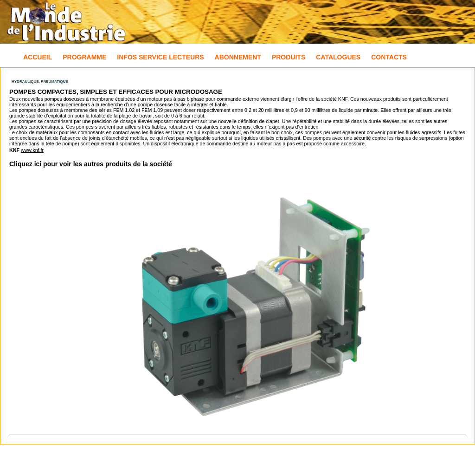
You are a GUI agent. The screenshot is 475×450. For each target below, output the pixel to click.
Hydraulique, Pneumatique (40, 81)
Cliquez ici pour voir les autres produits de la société (90, 164)
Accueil (37, 57)
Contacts (389, 57)
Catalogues (338, 57)
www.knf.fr (32, 150)
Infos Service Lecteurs (160, 57)
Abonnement (238, 57)
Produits (288, 57)
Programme (84, 57)
